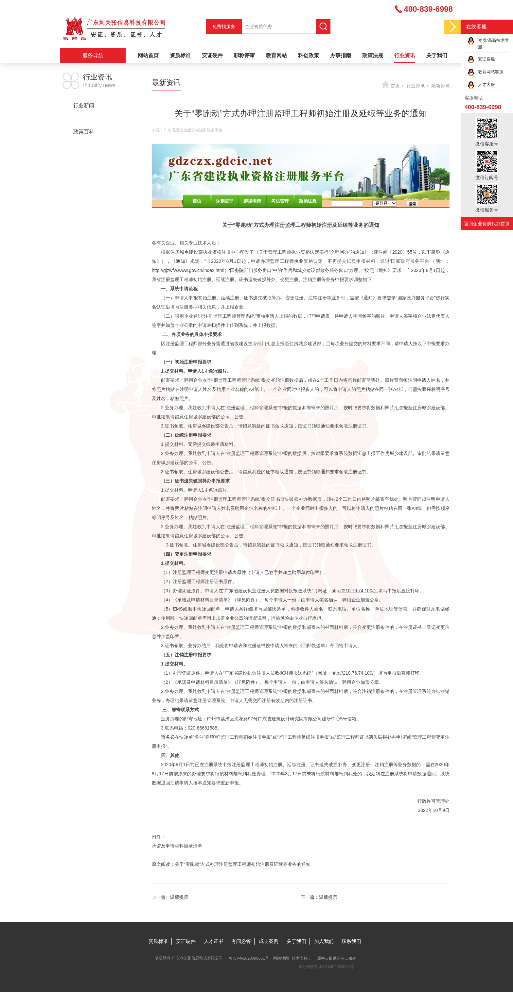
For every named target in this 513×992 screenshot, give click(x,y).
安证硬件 (212, 55)
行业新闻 (83, 105)
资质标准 (180, 55)
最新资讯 (83, 118)
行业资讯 (404, 55)
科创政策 (308, 55)
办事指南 (340, 55)
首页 (395, 85)
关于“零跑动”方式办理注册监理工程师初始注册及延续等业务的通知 (242, 864)
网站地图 (281, 958)
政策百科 (83, 131)
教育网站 (276, 55)
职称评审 (244, 55)
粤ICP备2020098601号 (249, 958)
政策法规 (372, 55)
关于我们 (436, 55)
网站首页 (148, 55)
